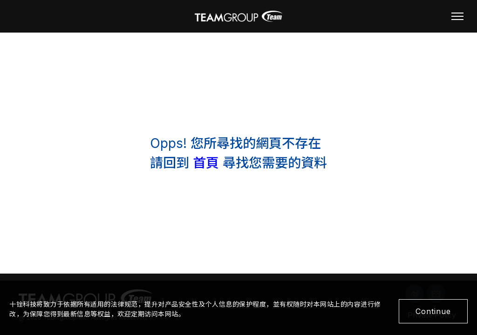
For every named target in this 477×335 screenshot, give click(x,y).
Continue (433, 311)
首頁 (206, 163)
